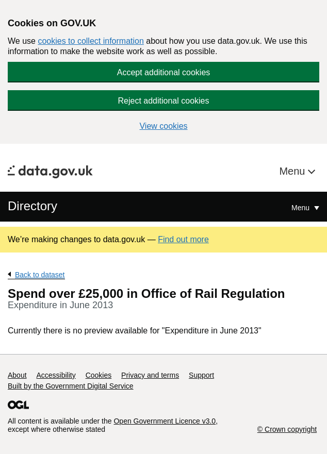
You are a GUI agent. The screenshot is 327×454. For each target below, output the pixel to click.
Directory (32, 206)
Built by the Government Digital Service (71, 386)
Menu (293, 171)
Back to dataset (40, 275)
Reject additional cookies (163, 100)
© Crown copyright (287, 429)
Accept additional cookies (163, 72)
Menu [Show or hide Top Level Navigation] (301, 208)
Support (201, 375)
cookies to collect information (90, 41)
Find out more (183, 239)
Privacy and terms (150, 375)
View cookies (163, 126)
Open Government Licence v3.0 (164, 421)
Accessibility (55, 375)
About (17, 375)
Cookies (99, 375)
